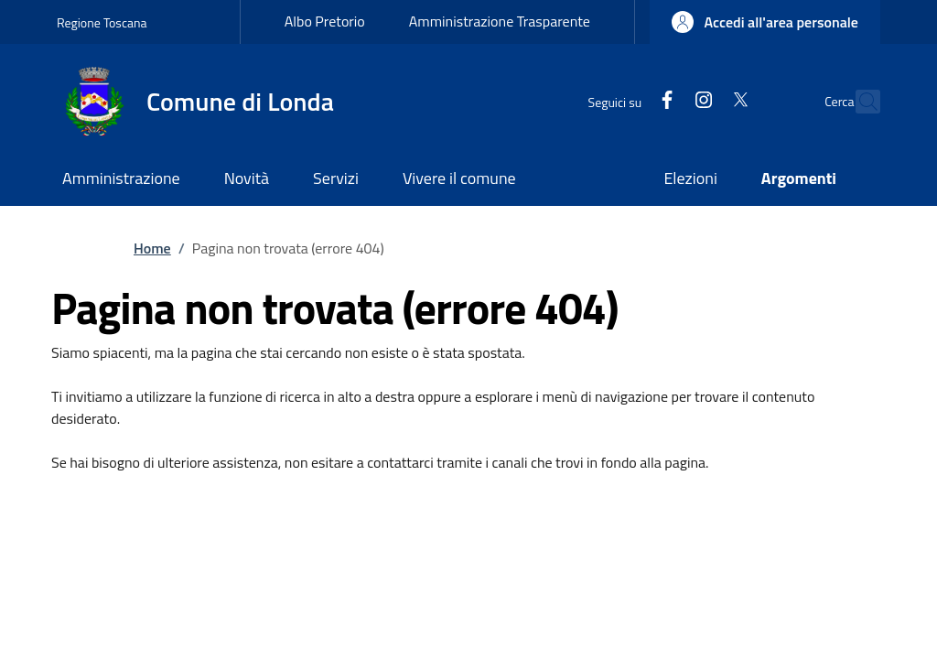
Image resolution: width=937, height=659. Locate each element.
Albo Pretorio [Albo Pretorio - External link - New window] (325, 21)
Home (152, 248)
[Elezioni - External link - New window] (689, 180)
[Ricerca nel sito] (858, 102)
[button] (765, 22)
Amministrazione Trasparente (499, 21)
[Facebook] (627, 101)
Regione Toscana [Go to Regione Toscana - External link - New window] (102, 22)
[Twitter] (701, 101)
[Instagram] (664, 101)
